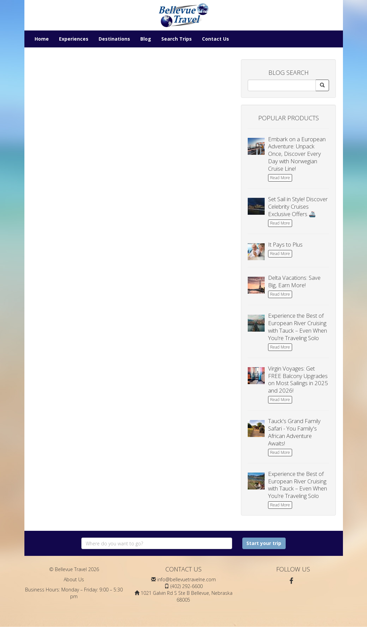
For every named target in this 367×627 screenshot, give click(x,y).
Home (42, 39)
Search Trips (176, 39)
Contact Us (215, 39)
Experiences (73, 39)
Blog (145, 39)
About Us (74, 579)
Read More (280, 178)
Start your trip (263, 543)
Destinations (114, 39)
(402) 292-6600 (186, 586)
